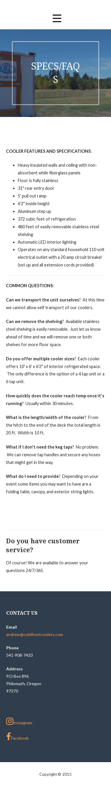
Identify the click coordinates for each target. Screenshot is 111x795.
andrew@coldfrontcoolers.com (34, 634)
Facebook (17, 737)
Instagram (19, 721)
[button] (57, 18)
